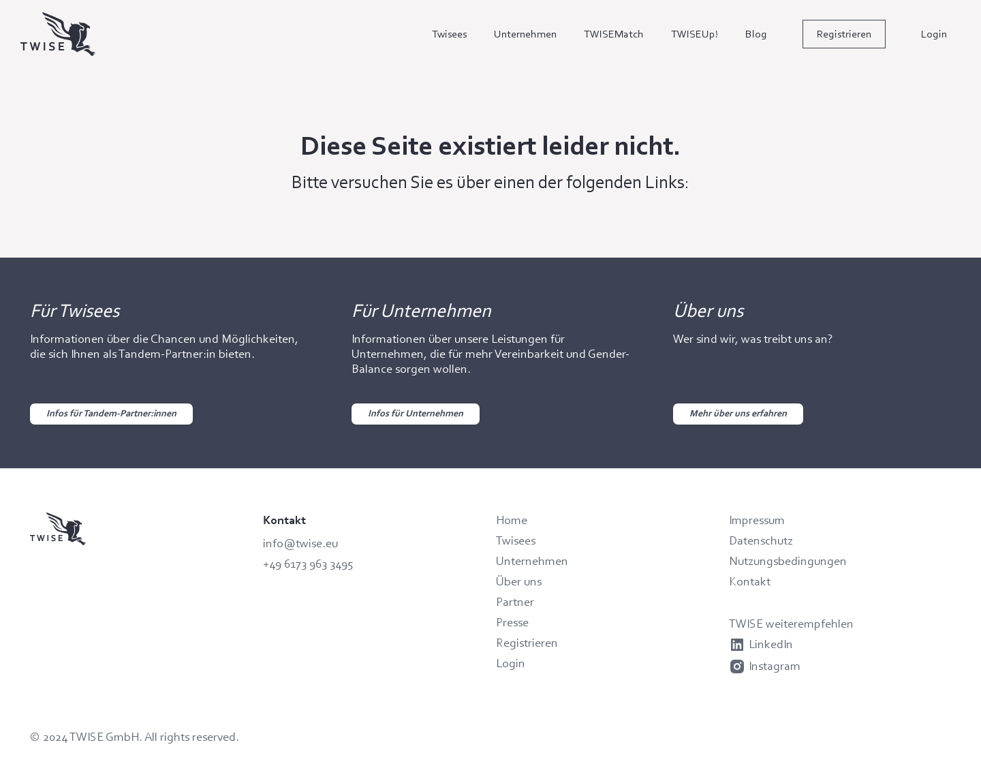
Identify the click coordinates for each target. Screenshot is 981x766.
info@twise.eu (300, 543)
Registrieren (844, 33)
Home (511, 519)
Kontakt (749, 581)
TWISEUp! (694, 33)
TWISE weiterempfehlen (791, 623)
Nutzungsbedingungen (788, 560)
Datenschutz (761, 540)
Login (934, 33)
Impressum (757, 519)
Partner (515, 601)
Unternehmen (525, 33)
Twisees (449, 33)
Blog (756, 33)
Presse (512, 622)
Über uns (519, 581)
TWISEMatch (614, 33)
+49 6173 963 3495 (308, 563)
